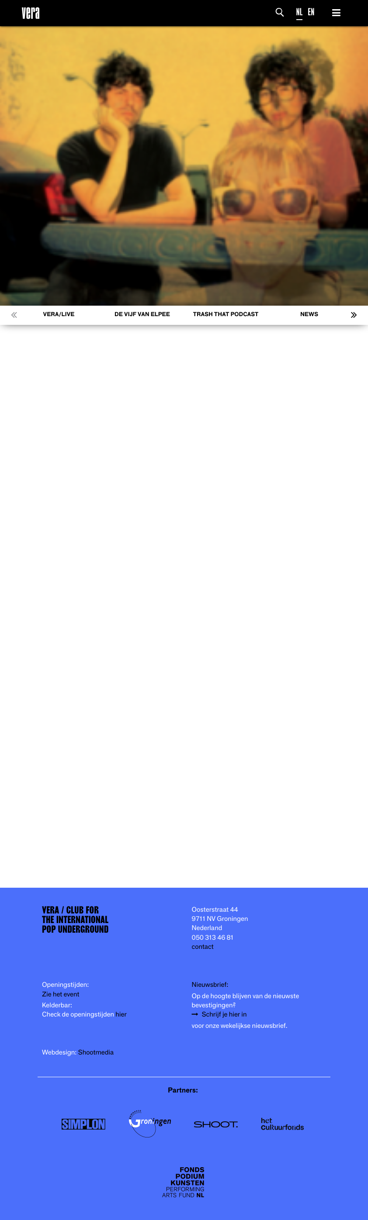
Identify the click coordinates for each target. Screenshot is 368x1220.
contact (203, 946)
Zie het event (60, 994)
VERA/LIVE (59, 314)
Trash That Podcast (226, 314)
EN (311, 12)
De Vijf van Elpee (142, 314)
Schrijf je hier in (224, 1014)
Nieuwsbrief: (210, 984)
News (309, 314)
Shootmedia (96, 1052)
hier (120, 1014)
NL (299, 12)
